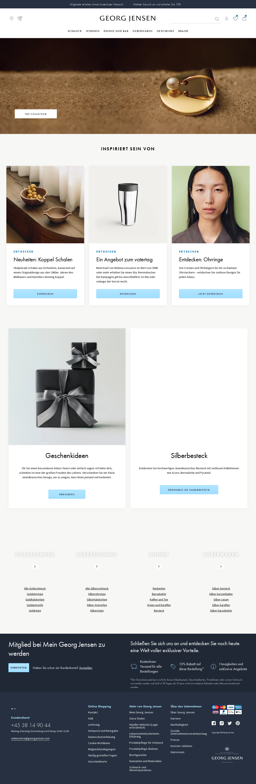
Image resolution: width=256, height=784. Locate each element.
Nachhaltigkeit (179, 724)
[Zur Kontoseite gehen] (227, 19)
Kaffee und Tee (159, 600)
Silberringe (97, 611)
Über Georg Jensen (183, 712)
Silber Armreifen (97, 605)
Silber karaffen (221, 605)
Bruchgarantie (138, 755)
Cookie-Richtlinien (99, 743)
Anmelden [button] (85, 668)
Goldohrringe (35, 594)
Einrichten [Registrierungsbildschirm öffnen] (19, 667)
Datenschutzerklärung (101, 737)
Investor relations (181, 746)
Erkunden (67, 494)
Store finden (137, 718)
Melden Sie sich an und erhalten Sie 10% (157, 4)
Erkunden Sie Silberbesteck (189, 490)
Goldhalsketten (34, 600)
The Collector (36, 114)
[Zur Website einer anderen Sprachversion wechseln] (13, 708)
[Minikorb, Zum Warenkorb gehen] (244, 19)
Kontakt (93, 712)
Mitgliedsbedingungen (102, 749)
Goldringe (35, 611)
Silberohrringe (97, 594)
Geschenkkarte (97, 761)
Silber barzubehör (221, 611)
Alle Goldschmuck (35, 588)
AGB (90, 718)
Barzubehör (159, 594)
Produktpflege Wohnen (143, 749)
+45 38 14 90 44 (31, 725)
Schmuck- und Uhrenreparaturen (140, 769)
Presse (175, 740)
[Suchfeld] (195, 18)
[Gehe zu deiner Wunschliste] (235, 19)
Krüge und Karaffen (159, 605)
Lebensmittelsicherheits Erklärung (144, 735)
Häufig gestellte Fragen (102, 755)
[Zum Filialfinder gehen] (11, 18)
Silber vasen (221, 600)
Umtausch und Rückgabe (103, 731)
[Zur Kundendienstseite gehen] (20, 18)
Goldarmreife (35, 605)
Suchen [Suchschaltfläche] (217, 19)
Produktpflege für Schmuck (146, 742)
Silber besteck (221, 588)
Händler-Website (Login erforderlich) (143, 726)
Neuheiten (159, 588)
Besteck (159, 611)
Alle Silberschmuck (97, 588)
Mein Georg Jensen (141, 712)
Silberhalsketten (97, 600)
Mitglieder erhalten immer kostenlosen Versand (96, 4)
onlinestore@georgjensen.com (30, 738)
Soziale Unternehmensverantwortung (189, 732)
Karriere (176, 718)
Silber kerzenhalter (221, 594)
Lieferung (94, 724)
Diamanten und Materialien (145, 761)
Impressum (177, 752)
